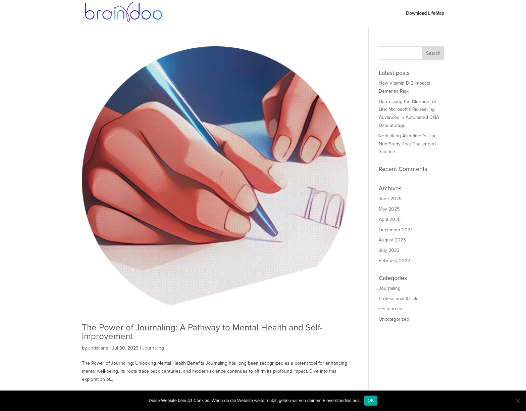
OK (371, 400)
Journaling (153, 348)
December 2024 (396, 230)
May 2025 (389, 209)
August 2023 (392, 240)
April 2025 (390, 219)
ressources (390, 309)
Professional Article (399, 299)
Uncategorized (394, 319)
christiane (98, 348)
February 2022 (394, 261)
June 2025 (390, 198)
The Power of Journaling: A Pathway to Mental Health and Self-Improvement (202, 332)
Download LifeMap (425, 13)
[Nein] (517, 400)
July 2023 (389, 250)
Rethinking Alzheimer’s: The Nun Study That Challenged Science (408, 144)
